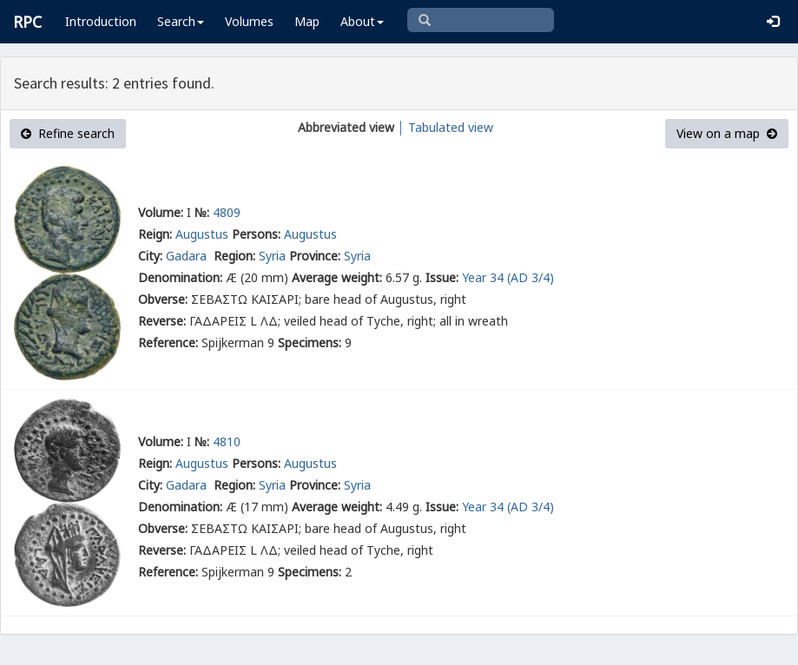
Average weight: (337, 277)
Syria (272, 255)
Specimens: (309, 342)
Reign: (155, 234)
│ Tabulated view (444, 127)
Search (180, 21)
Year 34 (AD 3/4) (508, 277)
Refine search (68, 133)
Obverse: (163, 299)
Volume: (160, 212)
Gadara (188, 255)
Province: (314, 255)
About (362, 21)
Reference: (168, 342)
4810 (227, 441)
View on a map (726, 133)
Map (307, 21)
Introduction (100, 21)
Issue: (441, 277)
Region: (234, 255)
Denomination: (180, 277)
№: (202, 212)
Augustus (201, 234)
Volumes (249, 21)
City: (150, 255)
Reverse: (162, 321)
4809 (227, 212)
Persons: (256, 234)
